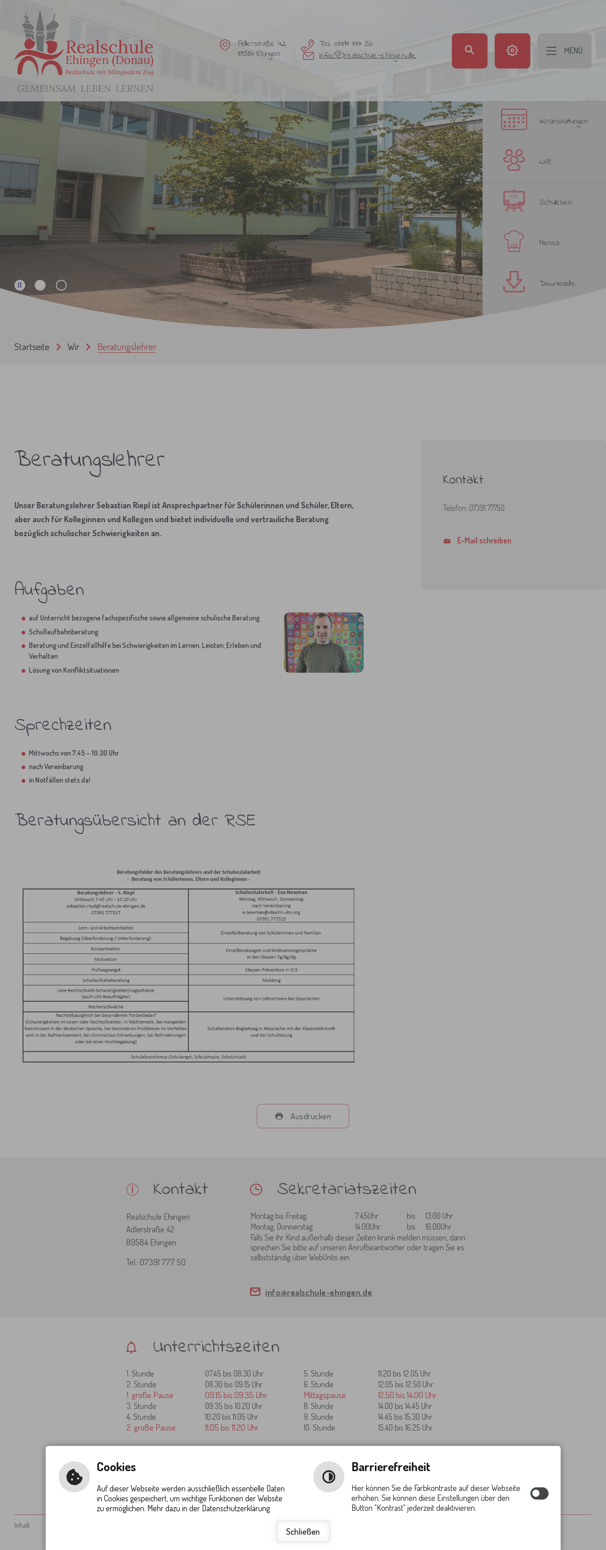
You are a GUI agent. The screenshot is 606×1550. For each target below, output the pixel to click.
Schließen (303, 1531)
